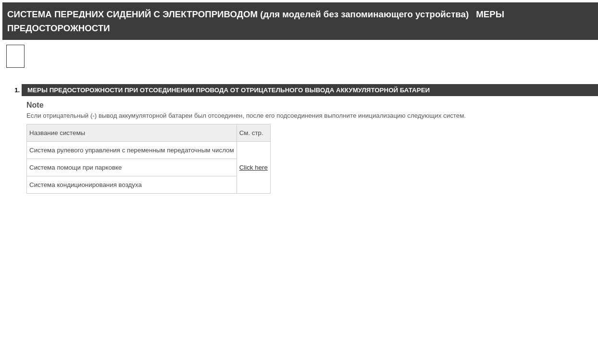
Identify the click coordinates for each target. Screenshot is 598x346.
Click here (253, 167)
